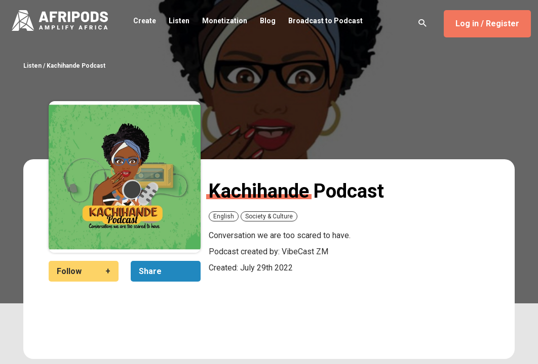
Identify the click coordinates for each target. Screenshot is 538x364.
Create (144, 21)
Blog (268, 21)
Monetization (224, 21)
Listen (179, 21)
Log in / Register (487, 23)
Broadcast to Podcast (325, 21)
